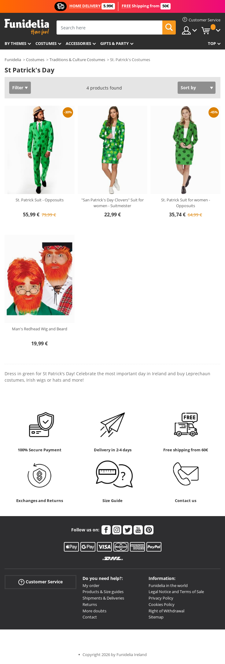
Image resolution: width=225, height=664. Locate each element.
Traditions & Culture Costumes (77, 59)
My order (91, 585)
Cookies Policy (162, 604)
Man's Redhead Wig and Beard (39, 329)
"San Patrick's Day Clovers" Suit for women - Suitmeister (112, 203)
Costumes (46, 43)
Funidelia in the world (168, 585)
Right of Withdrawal (166, 611)
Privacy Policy (161, 598)
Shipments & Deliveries (103, 598)
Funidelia (13, 59)
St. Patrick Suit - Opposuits (40, 200)
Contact (90, 617)
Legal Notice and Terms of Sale (176, 591)
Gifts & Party (114, 43)
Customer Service (40, 581)
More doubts (94, 611)
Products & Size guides (103, 591)
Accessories (78, 43)
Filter (17, 87)
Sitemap (156, 617)
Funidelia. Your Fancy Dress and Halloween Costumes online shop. (27, 27)
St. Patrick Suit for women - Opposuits (185, 203)
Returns (90, 604)
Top (212, 43)
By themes (15, 43)
